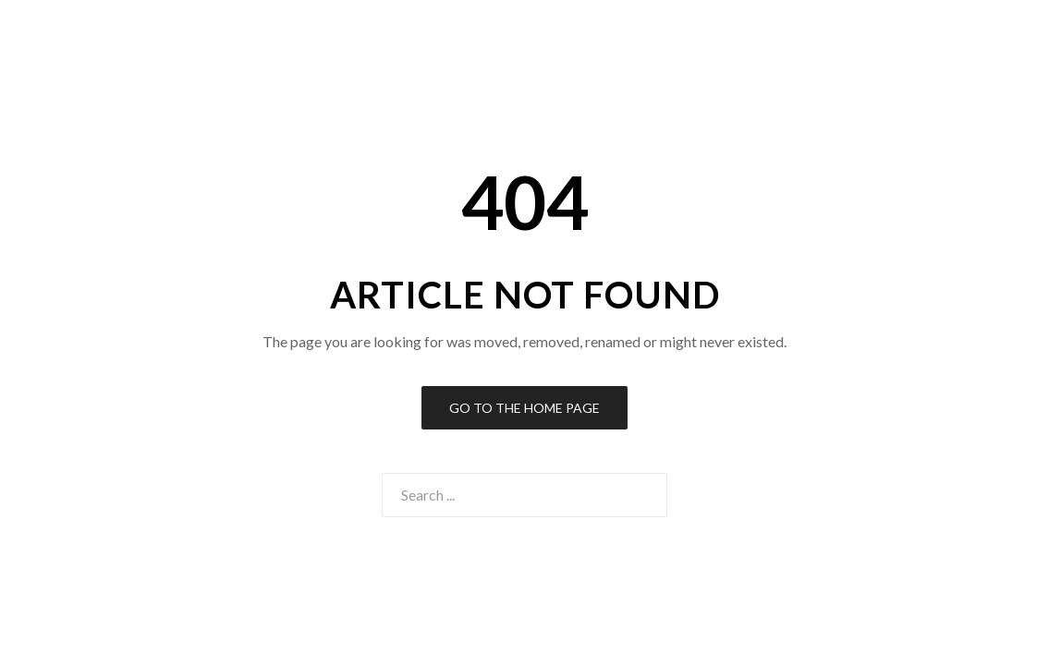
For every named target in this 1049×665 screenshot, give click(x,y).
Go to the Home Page (524, 408)
